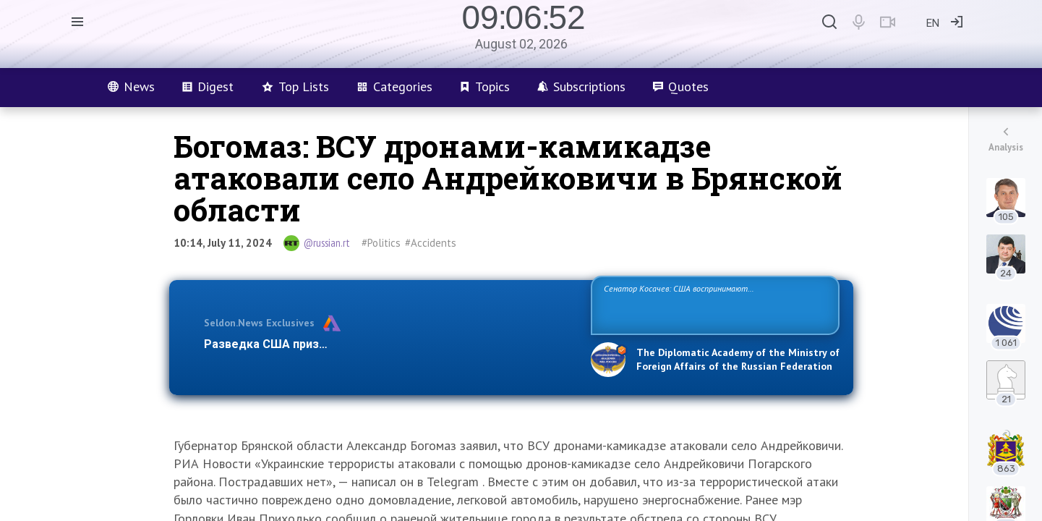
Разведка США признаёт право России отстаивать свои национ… (390, 344)
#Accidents (430, 243)
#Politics (381, 243)
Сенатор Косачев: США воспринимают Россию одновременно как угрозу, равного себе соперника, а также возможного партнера (713, 304)
